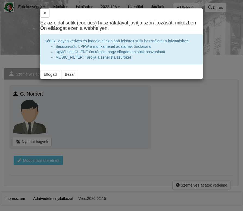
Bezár (70, 74)
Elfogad (50, 74)
